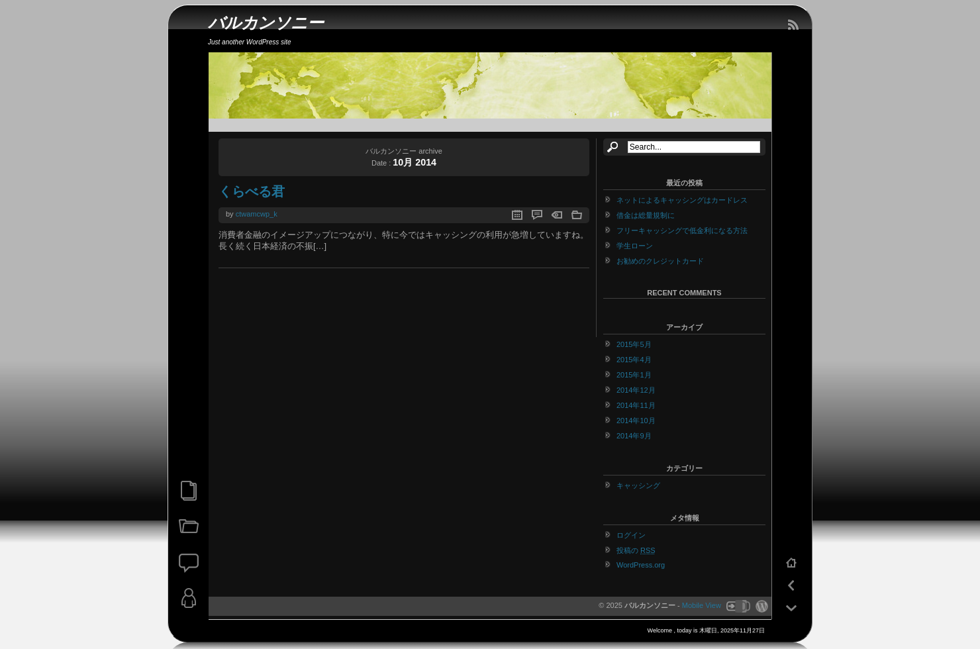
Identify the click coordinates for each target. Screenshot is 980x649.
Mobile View (701, 605)
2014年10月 (636, 420)
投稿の (636, 550)
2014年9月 (634, 436)
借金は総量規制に (645, 215)
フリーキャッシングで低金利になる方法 (682, 230)
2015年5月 (634, 344)
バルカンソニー (266, 23)
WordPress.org (640, 565)
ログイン (631, 535)
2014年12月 (636, 390)
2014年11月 (636, 405)
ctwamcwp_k (256, 214)
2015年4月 (634, 360)
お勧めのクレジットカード (660, 261)
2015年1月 (634, 375)
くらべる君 (252, 191)
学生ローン (634, 246)
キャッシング (638, 485)
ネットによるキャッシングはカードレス (682, 200)
